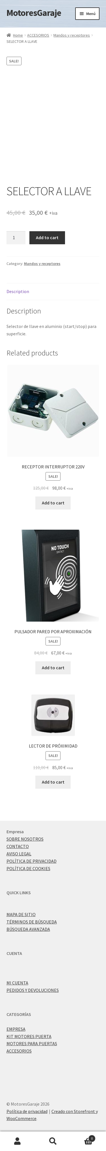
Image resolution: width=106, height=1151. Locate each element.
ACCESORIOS (38, 35)
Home (18, 35)
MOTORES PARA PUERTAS (32, 1043)
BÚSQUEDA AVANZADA (28, 929)
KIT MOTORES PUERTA (29, 1036)
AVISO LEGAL (19, 854)
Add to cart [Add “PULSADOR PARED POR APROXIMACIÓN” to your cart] (53, 667)
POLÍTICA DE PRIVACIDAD (32, 861)
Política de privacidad (27, 1111)
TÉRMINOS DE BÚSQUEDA (32, 922)
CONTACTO (18, 846)
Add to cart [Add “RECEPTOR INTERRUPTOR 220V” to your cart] (53, 503)
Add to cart (47, 237)
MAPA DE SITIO (21, 914)
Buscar (53, 1141)
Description (18, 291)
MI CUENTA (17, 983)
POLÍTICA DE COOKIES (28, 868)
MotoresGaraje (34, 12)
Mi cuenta (17, 1141)
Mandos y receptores (71, 35)
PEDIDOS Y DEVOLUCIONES (33, 990)
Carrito (83, 1137)
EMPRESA (16, 1029)
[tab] (53, 291)
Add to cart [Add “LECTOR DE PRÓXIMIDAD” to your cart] (53, 782)
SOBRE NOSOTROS (25, 839)
